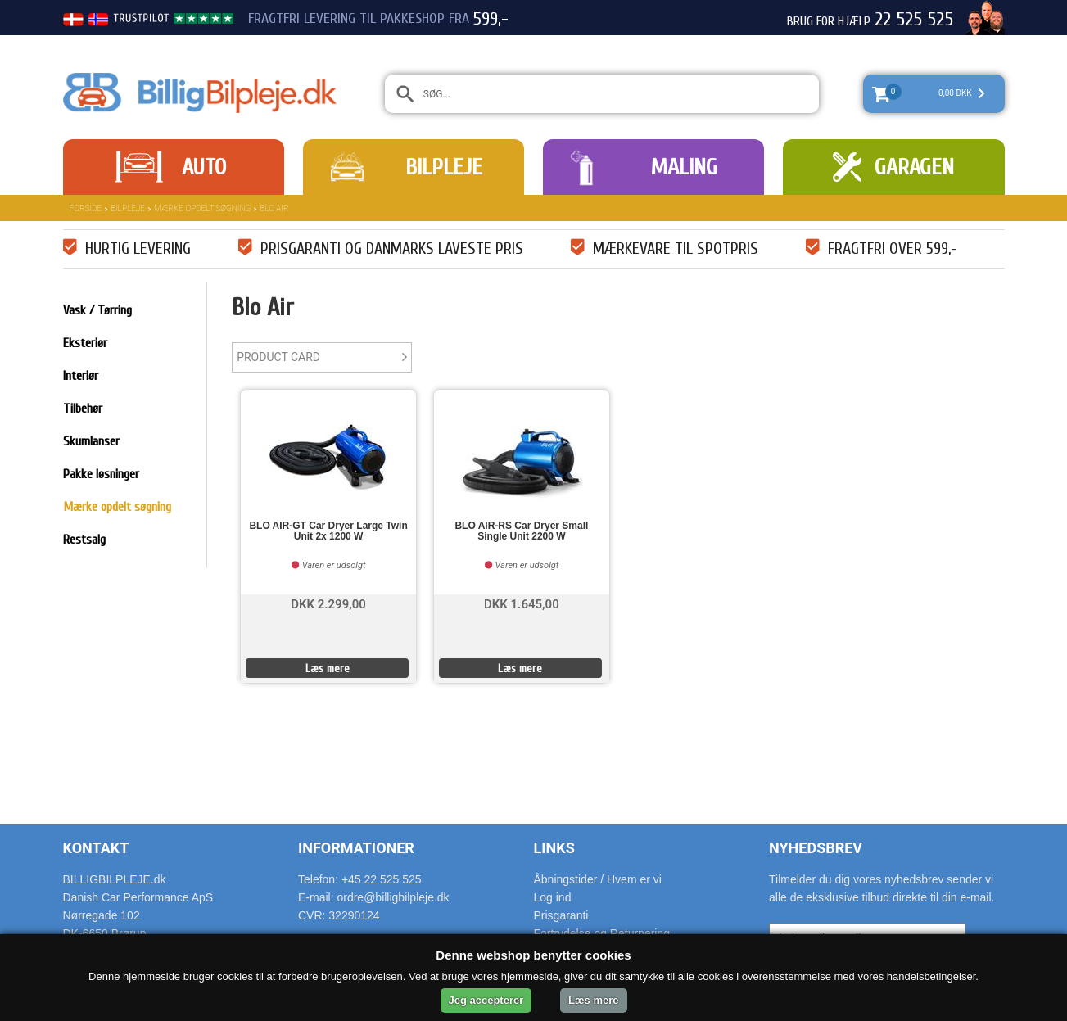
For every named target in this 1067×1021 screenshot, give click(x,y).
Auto (204, 167)
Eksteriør (85, 343)
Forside (86, 208)
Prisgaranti (561, 915)
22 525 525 (914, 19)
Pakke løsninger (101, 474)
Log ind (553, 897)
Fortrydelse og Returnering (602, 933)
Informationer (356, 847)
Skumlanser (91, 441)
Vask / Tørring (97, 310)
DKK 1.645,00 (521, 603)
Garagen (914, 167)
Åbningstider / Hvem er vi (598, 879)
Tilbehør (82, 408)
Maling (683, 167)
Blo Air (274, 208)
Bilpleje (443, 167)
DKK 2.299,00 (328, 603)
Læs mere (327, 668)
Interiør (80, 375)
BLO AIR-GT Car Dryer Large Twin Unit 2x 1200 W (328, 531)
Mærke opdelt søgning (202, 208)
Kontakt (96, 847)
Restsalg (84, 539)
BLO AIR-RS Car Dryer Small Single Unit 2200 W (521, 531)
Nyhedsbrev (815, 847)
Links (554, 847)
